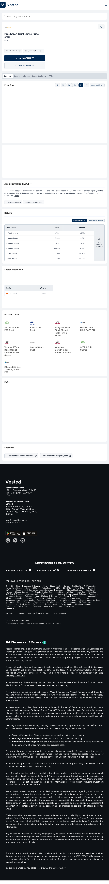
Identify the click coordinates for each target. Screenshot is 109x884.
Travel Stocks (40, 607)
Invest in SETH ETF (25, 58)
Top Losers (74, 607)
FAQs (51, 76)
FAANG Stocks (89, 607)
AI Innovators (34, 601)
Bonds (69, 586)
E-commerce (11, 605)
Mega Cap (33, 595)
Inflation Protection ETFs (67, 588)
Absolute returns (79, 220)
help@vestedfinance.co (17, 520)
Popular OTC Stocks (40, 610)
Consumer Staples (60, 601)
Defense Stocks (25, 607)
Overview (8, 76)
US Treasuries (11, 588)
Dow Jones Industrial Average (70, 590)
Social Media (77, 601)
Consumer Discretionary (15, 603)
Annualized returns (96, 220)
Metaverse (78, 603)
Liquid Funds (58, 586)
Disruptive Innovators (37, 603)
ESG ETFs (85, 588)
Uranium (28, 586)
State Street (30, 592)
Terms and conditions (27, 617)
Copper (39, 586)
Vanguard (90, 590)
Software (9, 597)
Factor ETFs (10, 590)
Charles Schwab (55, 592)
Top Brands (70, 592)
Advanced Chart (97, 85)
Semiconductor (34, 599)
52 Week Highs (26, 605)
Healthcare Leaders (58, 607)
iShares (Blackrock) (14, 592)
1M (69, 85)
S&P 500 (36, 590)
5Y (86, 85)
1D (57, 85)
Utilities (61, 599)
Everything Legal (62, 617)
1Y (81, 85)
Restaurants (43, 597)
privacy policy (60, 871)
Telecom (76, 597)
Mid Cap (9, 595)
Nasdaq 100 (24, 590)
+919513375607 (13, 522)
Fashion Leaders (42, 605)
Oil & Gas (44, 595)
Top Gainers (10, 599)
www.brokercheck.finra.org (43, 689)
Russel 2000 (49, 590)
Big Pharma (10, 607)
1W (63, 85)
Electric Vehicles (93, 603)
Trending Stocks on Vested (17, 610)
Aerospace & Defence (26, 597)
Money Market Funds (29, 588)
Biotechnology (86, 595)
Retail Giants (89, 605)
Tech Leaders (74, 605)
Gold (47, 586)
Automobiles (49, 599)
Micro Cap (83, 592)
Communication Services (60, 603)
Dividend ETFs (48, 588)
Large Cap (20, 595)
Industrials (10, 601)
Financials (22, 601)
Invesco (42, 592)
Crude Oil (9, 586)
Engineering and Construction (64, 595)
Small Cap (95, 592)
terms (45, 871)
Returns (17, 76)
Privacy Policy (45, 617)
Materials (71, 599)
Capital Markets (89, 597)
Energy (47, 601)
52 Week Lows (59, 605)
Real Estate (80, 586)
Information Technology (88, 599)
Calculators (10, 617)
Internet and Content (60, 597)
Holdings (26, 76)
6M (75, 85)
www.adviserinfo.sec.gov (29, 676)
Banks (21, 599)
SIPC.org (66, 689)
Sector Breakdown (39, 76)
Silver (19, 586)
